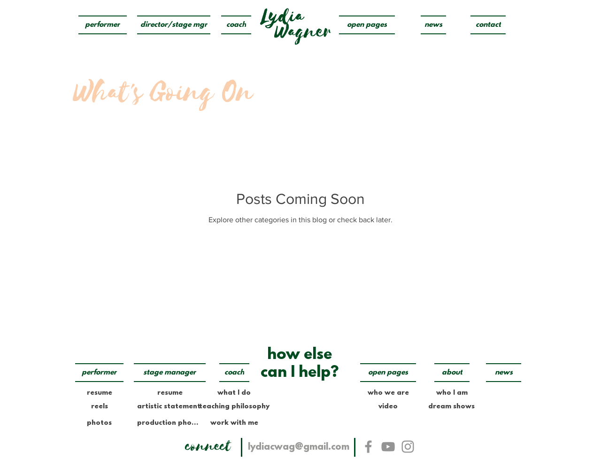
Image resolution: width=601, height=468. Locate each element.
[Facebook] (368, 446)
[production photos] (168, 422)
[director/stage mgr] (173, 25)
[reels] (99, 406)
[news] (433, 25)
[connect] (207, 446)
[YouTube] (388, 446)
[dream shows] (451, 406)
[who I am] (452, 392)
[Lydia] (282, 16)
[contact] (488, 25)
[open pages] (367, 25)
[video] (388, 406)
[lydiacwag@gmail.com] (298, 447)
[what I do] (234, 392)
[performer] (102, 25)
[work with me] (234, 422)
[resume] (99, 392)
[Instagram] (408, 446)
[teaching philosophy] (234, 406)
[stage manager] (170, 372)
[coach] (236, 25)
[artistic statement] (168, 406)
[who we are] (388, 392)
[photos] (99, 422)
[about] (452, 372)
